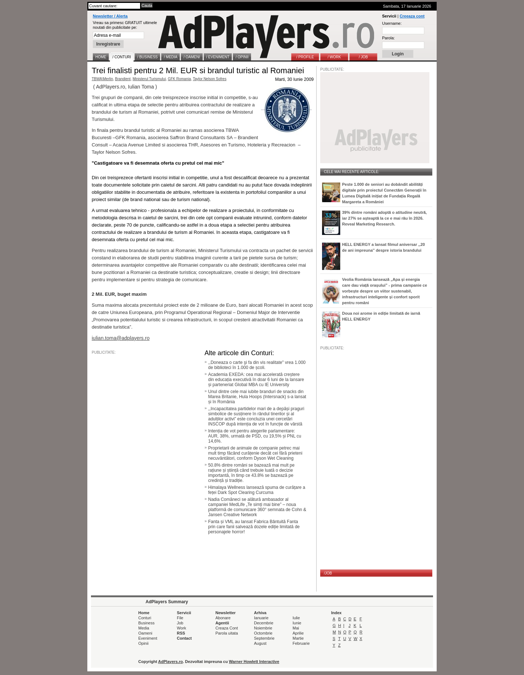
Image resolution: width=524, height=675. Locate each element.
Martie (298, 638)
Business (146, 623)
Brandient (123, 79)
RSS (181, 633)
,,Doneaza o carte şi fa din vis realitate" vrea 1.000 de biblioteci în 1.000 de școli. (257, 365)
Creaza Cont (226, 628)
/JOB (328, 573)
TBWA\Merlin (102, 79)
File (180, 618)
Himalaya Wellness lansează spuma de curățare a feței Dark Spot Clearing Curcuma (256, 490)
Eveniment (147, 638)
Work (181, 628)
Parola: (388, 38)
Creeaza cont (412, 16)
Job (180, 623)
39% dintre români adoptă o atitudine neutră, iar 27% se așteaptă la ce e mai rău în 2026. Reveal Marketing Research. (384, 218)
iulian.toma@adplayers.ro (121, 338)
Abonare (223, 618)
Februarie (301, 643)
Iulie (296, 618)
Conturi (144, 618)
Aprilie (298, 633)
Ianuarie (261, 618)
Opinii (143, 643)
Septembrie (264, 638)
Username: (392, 23)
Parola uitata (226, 633)
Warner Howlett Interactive (254, 661)
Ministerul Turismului (149, 79)
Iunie (297, 623)
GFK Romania (179, 79)
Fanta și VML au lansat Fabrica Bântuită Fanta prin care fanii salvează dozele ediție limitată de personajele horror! (253, 526)
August (260, 643)
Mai (296, 628)
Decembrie (263, 623)
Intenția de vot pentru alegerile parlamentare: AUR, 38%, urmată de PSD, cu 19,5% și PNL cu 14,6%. (254, 436)
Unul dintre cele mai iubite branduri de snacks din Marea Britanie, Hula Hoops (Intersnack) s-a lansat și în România (257, 396)
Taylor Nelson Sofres (209, 79)
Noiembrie (263, 628)
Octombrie (263, 633)
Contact (184, 638)
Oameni (145, 633)
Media (143, 628)
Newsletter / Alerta (110, 16)
